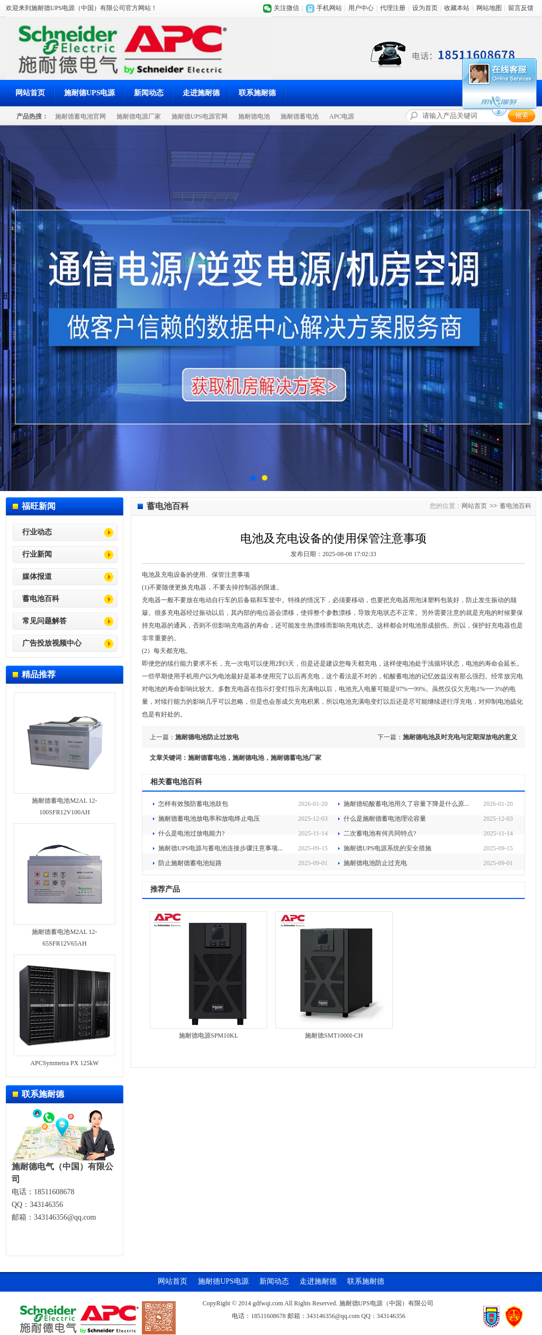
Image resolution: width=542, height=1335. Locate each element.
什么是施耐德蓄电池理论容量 (385, 818)
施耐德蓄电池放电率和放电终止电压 (209, 818)
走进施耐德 (201, 93)
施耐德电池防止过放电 (207, 737)
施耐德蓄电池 (300, 116)
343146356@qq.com (65, 1217)
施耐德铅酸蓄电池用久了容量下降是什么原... (406, 803)
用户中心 (361, 8)
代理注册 (392, 8)
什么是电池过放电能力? (191, 833)
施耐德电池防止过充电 (375, 863)
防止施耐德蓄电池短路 (190, 863)
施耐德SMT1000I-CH (334, 1035)
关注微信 (286, 8)
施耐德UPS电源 (89, 93)
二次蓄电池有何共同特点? (380, 833)
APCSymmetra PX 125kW (64, 1063)
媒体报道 (37, 576)
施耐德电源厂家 (138, 116)
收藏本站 (456, 8)
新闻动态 (149, 93)
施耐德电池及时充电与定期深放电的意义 (460, 737)
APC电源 (341, 116)
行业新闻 (37, 554)
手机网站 (329, 8)
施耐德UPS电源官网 (199, 116)
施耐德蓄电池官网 (80, 116)
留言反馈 (521, 8)
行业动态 (37, 532)
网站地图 (489, 8)
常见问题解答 (44, 621)
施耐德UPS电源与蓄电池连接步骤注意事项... (220, 848)
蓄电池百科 (40, 599)
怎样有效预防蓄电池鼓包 (193, 803)
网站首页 (30, 93)
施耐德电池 (254, 116)
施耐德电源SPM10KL (208, 1035)
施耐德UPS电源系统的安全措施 (387, 848)
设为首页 (425, 8)
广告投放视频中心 (52, 643)
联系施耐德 (257, 93)
